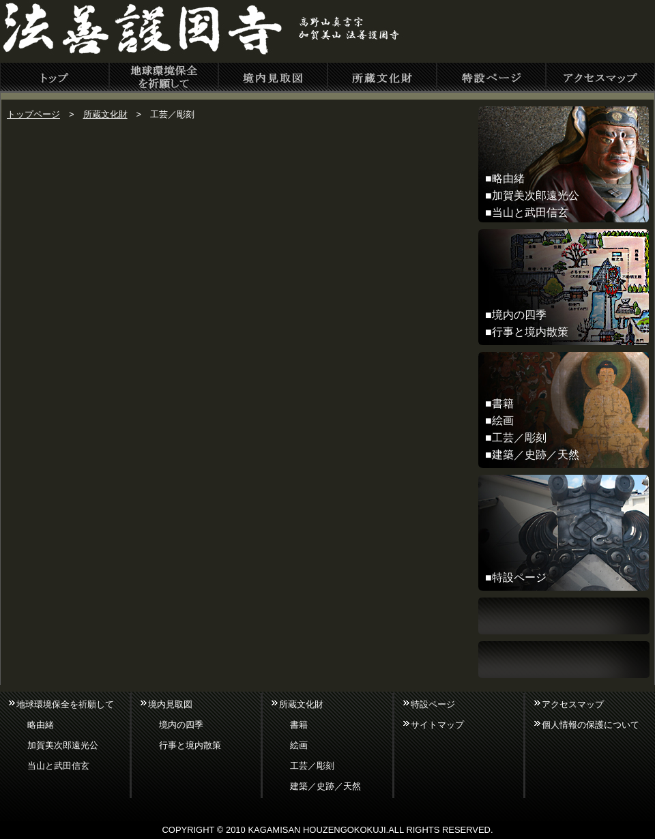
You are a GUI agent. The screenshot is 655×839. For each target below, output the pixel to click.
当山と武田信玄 (530, 212)
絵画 (503, 420)
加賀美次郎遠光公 (535, 195)
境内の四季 (519, 315)
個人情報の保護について (590, 725)
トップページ (33, 114)
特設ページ (519, 577)
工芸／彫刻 (519, 437)
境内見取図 (170, 704)
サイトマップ (437, 725)
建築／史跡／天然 (535, 454)
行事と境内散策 (530, 332)
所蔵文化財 (105, 114)
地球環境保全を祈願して (65, 704)
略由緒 (508, 178)
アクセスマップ (573, 704)
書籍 (503, 403)
